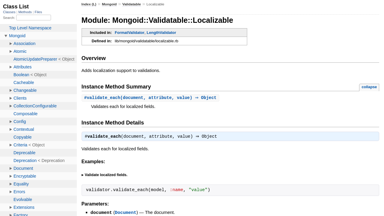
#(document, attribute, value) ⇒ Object (151, 98)
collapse (369, 87)
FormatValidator (130, 32)
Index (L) (89, 4)
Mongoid (109, 4)
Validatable (131, 4)
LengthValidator (161, 32)
